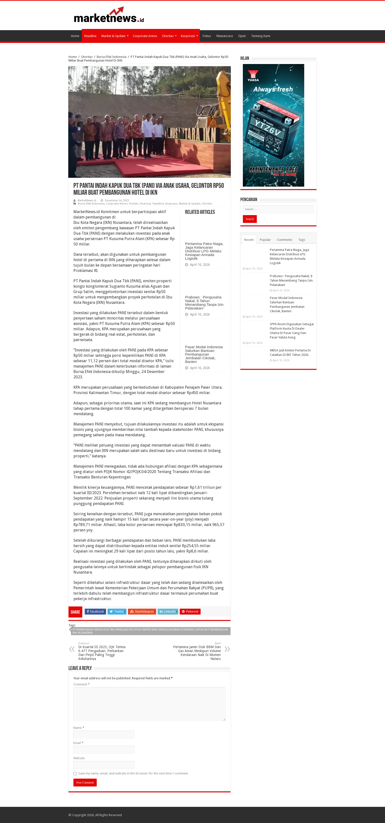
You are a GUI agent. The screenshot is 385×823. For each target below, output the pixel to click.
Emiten (133, 203)
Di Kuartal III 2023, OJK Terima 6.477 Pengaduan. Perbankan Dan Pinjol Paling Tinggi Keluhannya (103, 651)
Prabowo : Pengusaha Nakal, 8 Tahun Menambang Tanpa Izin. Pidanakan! (204, 302)
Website (79, 758)
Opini (242, 36)
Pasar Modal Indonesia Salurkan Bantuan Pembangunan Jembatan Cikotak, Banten (204, 354)
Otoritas (168, 36)
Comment (81, 684)
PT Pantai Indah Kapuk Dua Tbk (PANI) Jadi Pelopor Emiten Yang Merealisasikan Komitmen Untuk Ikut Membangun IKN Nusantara (150, 631)
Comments (284, 240)
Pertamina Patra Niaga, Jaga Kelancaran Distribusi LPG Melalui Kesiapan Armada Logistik (204, 251)
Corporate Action (145, 36)
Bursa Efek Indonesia (111, 57)
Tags (301, 240)
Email (78, 743)
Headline (90, 36)
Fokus (207, 36)
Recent (249, 240)
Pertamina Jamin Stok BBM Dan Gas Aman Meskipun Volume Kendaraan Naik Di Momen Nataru (195, 651)
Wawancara (224, 36)
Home (75, 36)
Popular (265, 240)
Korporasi (188, 36)
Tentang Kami (260, 36)
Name (78, 728)
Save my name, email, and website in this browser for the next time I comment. (133, 773)
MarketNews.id (87, 200)
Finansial (145, 203)
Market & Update (113, 36)
